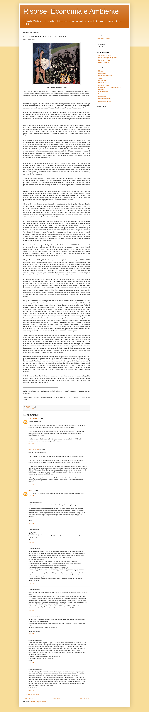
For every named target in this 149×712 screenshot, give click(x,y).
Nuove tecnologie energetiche (107, 57)
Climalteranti (102, 73)
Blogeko (100, 71)
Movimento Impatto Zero (105, 94)
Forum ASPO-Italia (104, 60)
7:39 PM (31, 484)
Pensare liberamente (104, 99)
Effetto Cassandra (104, 62)
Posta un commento (32, 694)
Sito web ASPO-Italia (104, 55)
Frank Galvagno (34, 450)
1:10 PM (31, 542)
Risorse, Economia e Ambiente (71, 11)
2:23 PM (31, 634)
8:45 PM (31, 496)
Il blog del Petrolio (103, 85)
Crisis (100, 78)
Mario (30, 491)
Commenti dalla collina (105, 76)
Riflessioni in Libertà (104, 101)
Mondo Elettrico (103, 91)
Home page (56, 698)
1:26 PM (31, 583)
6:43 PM (31, 443)
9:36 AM (31, 523)
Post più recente (29, 698)
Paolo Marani (33, 419)
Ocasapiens (102, 96)
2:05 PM (31, 610)
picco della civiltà (33, 408)
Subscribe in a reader (103, 39)
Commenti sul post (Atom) (37, 701)
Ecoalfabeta (102, 80)
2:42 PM (31, 690)
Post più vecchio (84, 698)
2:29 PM (31, 663)
